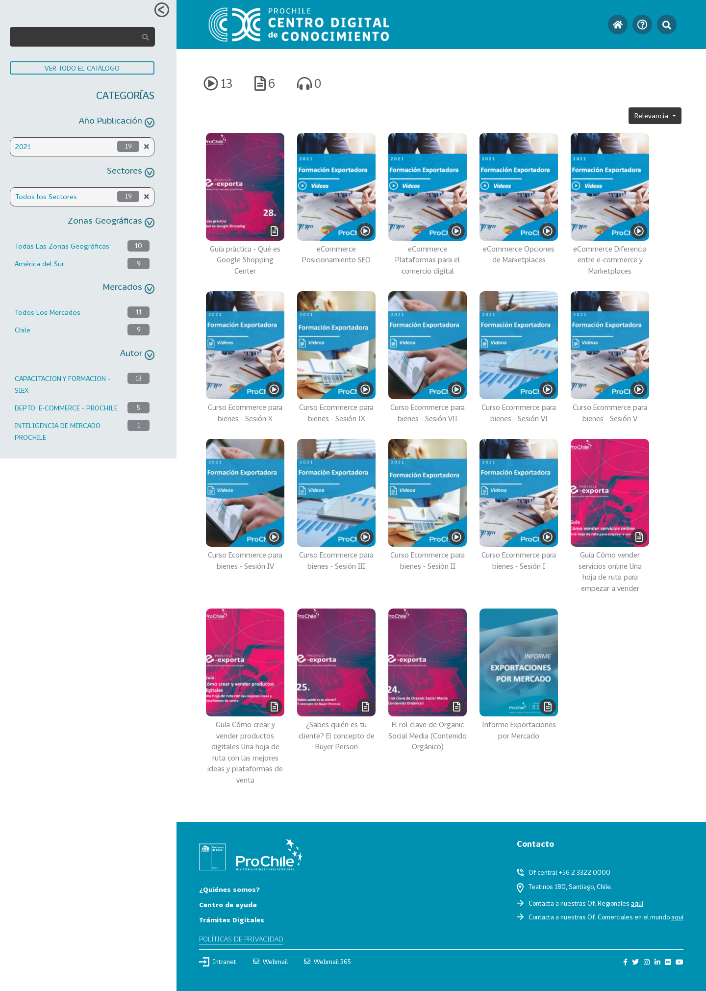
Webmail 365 (327, 962)
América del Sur (39, 263)
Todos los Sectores (46, 196)
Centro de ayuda (228, 904)
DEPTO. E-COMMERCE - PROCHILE (66, 408)
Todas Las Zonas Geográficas (62, 246)
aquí (637, 903)
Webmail (270, 962)
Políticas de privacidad (241, 939)
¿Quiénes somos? (229, 889)
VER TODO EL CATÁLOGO (82, 68)
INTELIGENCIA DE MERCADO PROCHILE (58, 431)
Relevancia (652, 115)
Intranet (217, 961)
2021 (22, 146)
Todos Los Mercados (47, 312)
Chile (22, 330)
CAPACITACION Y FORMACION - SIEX (62, 384)
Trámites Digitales (231, 919)
